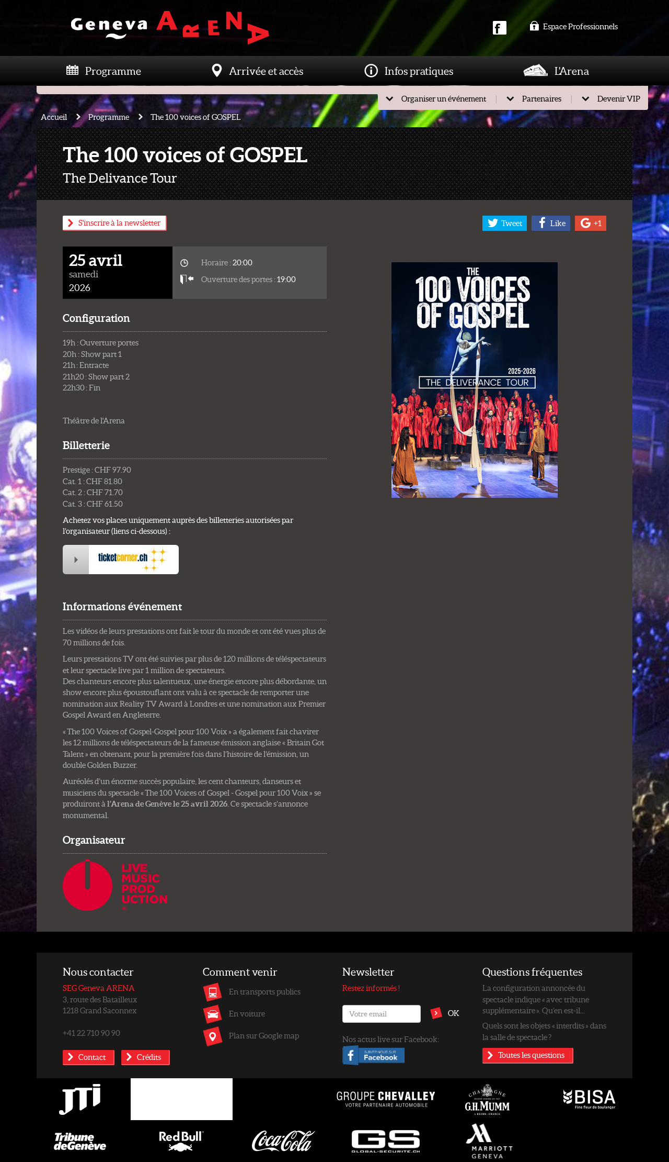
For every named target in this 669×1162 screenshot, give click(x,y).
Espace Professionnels (573, 26)
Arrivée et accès (266, 70)
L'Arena (572, 70)
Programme (113, 70)
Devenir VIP (618, 98)
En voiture (247, 1013)
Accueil (54, 116)
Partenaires (541, 98)
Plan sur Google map (264, 1035)
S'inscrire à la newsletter (119, 222)
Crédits (149, 1057)
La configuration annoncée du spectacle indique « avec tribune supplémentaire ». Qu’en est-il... (535, 999)
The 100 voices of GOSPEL (196, 116)
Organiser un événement (443, 98)
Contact (92, 1057)
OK (453, 1013)
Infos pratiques (419, 70)
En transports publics (265, 991)
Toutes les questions (531, 1054)
